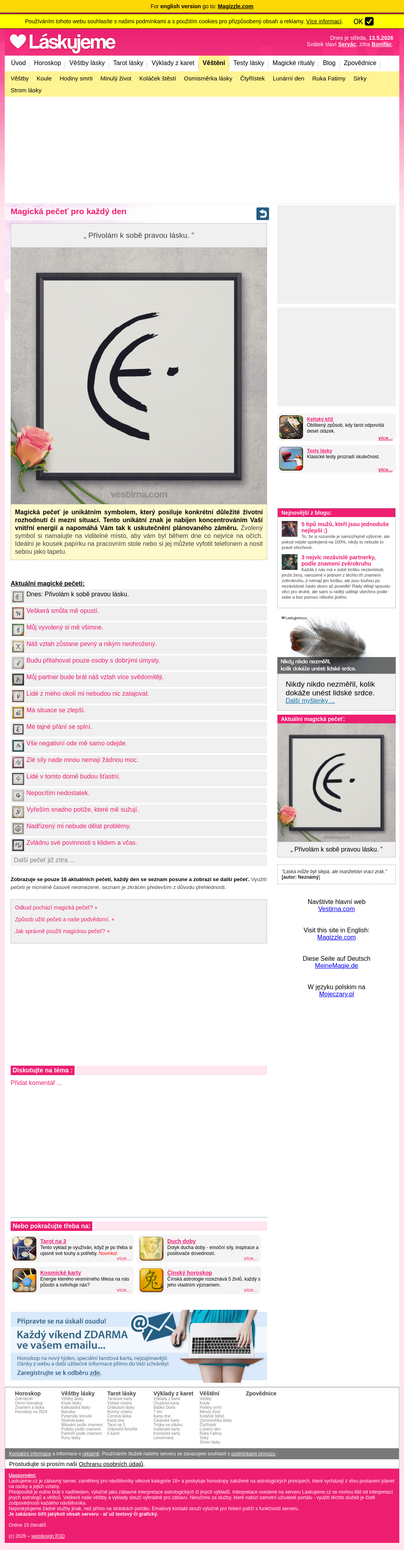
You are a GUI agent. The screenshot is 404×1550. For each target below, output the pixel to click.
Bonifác (382, 44)
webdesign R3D (48, 1536)
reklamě (90, 1454)
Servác (347, 44)
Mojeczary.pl (336, 994)
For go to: (202, 6)
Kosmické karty (60, 1273)
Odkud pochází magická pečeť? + (56, 907)
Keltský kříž (320, 419)
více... (385, 438)
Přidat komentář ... (36, 1082)
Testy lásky (319, 451)
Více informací (323, 21)
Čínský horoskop (189, 1273)
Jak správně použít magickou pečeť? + (62, 931)
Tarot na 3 (53, 1241)
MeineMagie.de (336, 965)
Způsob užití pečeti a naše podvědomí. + (65, 919)
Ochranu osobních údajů (111, 1463)
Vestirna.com (336, 909)
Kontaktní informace (30, 1454)
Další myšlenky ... (310, 700)
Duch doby (181, 1241)
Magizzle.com (336, 937)
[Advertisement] (202, 150)
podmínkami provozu (253, 1454)
